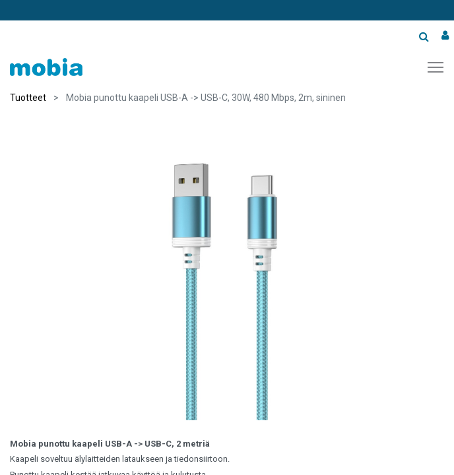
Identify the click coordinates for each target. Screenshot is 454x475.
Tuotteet (28, 97)
